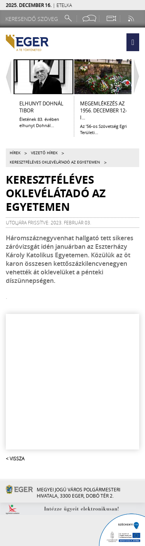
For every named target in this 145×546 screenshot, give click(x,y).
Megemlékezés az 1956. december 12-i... (103, 110)
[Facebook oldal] (89, 18)
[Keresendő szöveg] (32, 18)
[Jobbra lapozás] (138, 76)
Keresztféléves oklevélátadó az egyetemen (55, 162)
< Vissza (15, 458)
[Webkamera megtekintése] (111, 18)
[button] (132, 42)
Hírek (15, 152)
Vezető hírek (44, 152)
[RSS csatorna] (132, 18)
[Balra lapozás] (6, 76)
